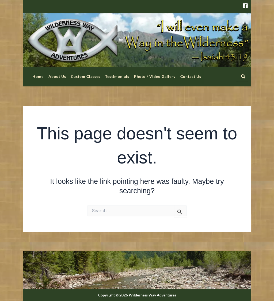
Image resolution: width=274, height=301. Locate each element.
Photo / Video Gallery (155, 76)
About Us (57, 76)
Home (38, 76)
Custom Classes (85, 76)
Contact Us (190, 76)
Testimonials (117, 76)
